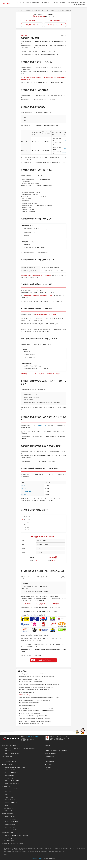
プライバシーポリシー (50, 748)
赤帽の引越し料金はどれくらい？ (11, 783)
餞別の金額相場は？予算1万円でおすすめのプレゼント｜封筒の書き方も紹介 (35, 708)
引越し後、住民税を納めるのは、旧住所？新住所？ (29, 682)
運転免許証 (24, 488)
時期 (23, 540)
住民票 (23, 485)
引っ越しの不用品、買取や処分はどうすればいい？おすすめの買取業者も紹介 (35, 710)
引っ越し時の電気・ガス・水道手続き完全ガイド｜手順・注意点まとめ (34, 721)
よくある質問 (48, 767)
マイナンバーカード (26, 491)
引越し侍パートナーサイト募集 (52, 770)
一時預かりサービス (8, 797)
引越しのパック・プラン (8, 786)
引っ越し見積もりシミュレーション (23, 2)
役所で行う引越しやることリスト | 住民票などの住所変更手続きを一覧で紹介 (35, 676)
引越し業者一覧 (35, 2)
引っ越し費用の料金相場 (9, 770)
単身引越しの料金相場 (8, 775)
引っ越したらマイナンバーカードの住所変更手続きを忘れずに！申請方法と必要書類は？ (38, 684)
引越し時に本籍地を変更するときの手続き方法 (28, 679)
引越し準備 (82, 2)
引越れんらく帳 (42, 425)
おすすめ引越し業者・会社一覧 (9, 756)
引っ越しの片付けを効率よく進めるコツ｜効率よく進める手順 (32, 716)
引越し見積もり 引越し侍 (37, 858)
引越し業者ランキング (46, 2)
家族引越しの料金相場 (8, 778)
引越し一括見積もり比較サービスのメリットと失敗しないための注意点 (18, 748)
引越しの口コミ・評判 (7, 764)
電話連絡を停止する (50, 761)
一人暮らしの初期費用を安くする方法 (12, 772)
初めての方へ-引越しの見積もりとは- (10, 745)
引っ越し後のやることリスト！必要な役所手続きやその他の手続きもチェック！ (36, 687)
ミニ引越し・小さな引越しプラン (11, 802)
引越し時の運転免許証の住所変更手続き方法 (28, 703)
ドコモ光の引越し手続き (9, 824)
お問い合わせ (48, 764)
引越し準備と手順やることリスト (9, 808)
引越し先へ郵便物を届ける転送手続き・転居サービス (30, 723)
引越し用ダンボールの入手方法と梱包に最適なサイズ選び (16, 835)
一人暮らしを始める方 (32, 20)
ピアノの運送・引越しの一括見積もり (10, 838)
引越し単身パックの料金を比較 (10, 789)
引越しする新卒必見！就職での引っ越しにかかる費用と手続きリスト (33, 689)
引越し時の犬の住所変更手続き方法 (26, 705)
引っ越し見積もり (19, 10)
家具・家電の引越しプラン (9, 800)
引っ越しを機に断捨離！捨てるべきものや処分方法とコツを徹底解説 (33, 700)
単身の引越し (63, 2)
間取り (23, 552)
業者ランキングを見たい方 (55, 25)
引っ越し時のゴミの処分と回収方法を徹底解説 (28, 713)
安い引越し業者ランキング (9, 761)
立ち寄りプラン (7, 794)
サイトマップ (48, 759)
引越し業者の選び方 (8, 751)
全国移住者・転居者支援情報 (78, 4)
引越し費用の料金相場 (73, 2)
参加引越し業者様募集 (50, 753)
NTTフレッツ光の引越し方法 (10, 819)
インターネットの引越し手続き (10, 821)
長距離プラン (6, 805)
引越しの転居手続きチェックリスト (10, 813)
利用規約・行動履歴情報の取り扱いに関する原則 (56, 751)
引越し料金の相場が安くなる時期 (11, 781)
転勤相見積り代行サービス (51, 756)
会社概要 (47, 745)
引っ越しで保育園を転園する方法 (25, 692)
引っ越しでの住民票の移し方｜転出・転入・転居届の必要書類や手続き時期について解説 (38, 697)
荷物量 (23, 548)
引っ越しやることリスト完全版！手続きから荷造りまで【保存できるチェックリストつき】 (42, 10)
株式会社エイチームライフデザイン (33, 736)
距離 (23, 544)
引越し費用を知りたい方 (32, 25)
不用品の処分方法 (7, 811)
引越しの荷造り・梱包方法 (8, 832)
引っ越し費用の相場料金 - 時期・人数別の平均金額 (13, 767)
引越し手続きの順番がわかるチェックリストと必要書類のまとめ (32, 674)
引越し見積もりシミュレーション (11, 753)
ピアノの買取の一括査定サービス (9, 841)
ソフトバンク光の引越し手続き (10, 830)
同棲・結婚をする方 (55, 20)
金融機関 (23, 494)
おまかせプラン (7, 791)
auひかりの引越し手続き (9, 827)
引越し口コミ (56, 2)
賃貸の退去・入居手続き (9, 816)
